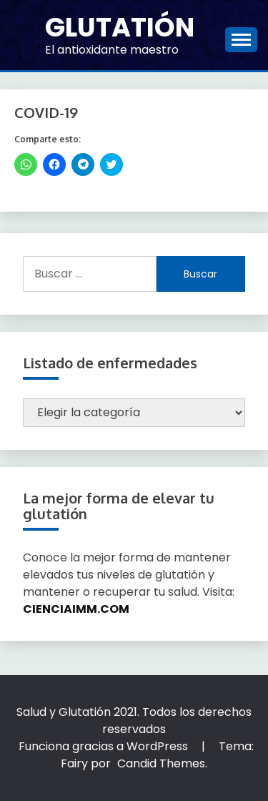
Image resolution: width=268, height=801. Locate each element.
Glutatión (119, 27)
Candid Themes (161, 763)
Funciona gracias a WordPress (105, 746)
